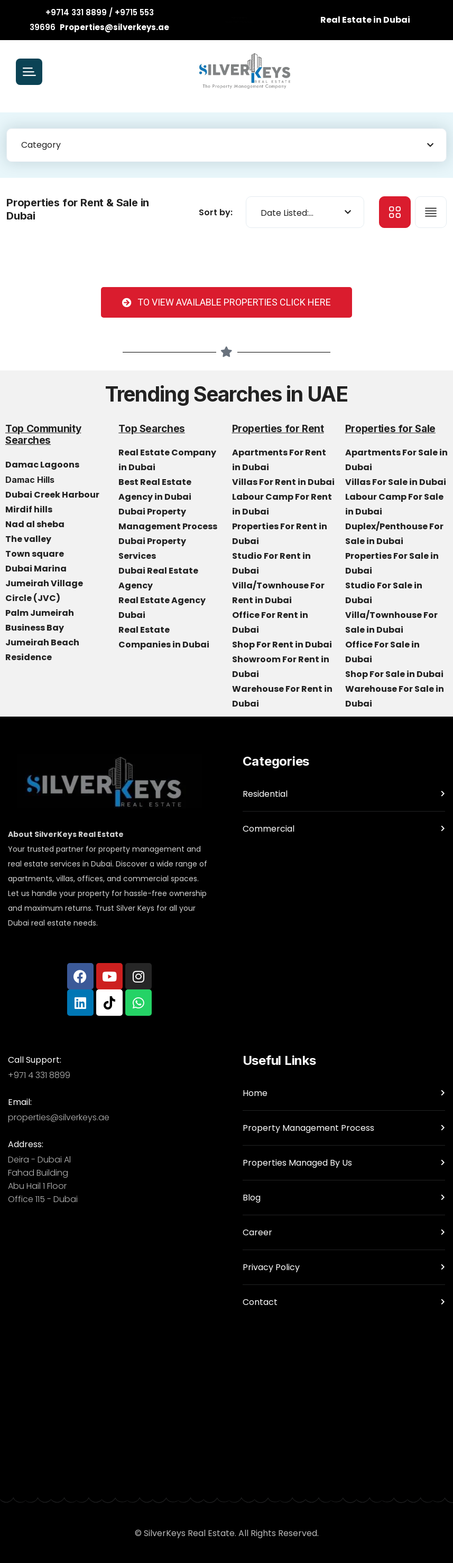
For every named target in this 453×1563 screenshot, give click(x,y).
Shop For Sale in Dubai (395, 674)
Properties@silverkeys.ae (114, 27)
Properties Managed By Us (297, 1163)
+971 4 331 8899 (39, 1075)
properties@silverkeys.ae (58, 1117)
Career (257, 1232)
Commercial (268, 829)
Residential (265, 794)
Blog (252, 1198)
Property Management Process (308, 1128)
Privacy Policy (271, 1267)
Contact (260, 1302)
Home (255, 1093)
